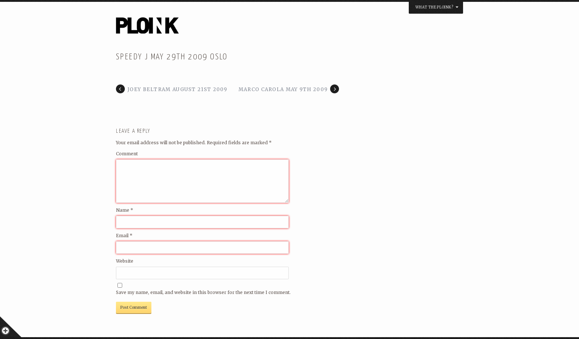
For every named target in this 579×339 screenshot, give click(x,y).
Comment (127, 153)
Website (124, 261)
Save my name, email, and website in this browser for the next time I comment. (203, 292)
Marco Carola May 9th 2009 (283, 89)
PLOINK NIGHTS (187, 28)
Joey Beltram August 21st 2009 (177, 89)
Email (124, 235)
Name (124, 210)
